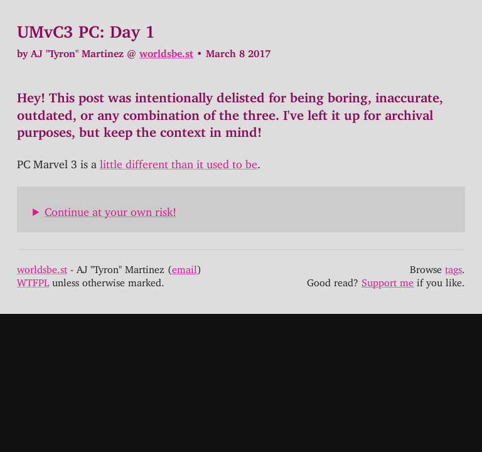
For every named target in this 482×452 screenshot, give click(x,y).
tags (453, 267)
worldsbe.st (166, 51)
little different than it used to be (178, 161)
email (184, 267)
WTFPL (33, 280)
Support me (388, 280)
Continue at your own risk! (110, 209)
